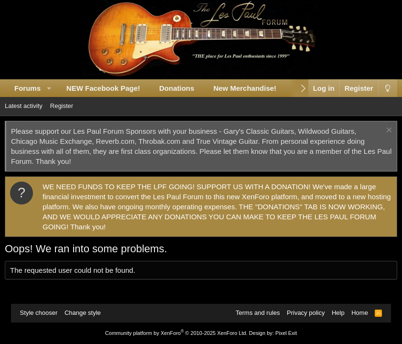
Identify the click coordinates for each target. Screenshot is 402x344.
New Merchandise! (244, 88)
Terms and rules (258, 312)
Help (338, 312)
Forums (27, 88)
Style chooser (39, 312)
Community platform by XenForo (176, 333)
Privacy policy (306, 312)
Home (359, 312)
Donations (176, 88)
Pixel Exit (286, 333)
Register (61, 105)
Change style (83, 312)
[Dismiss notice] (388, 131)
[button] (49, 88)
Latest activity (24, 105)
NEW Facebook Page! (103, 88)
